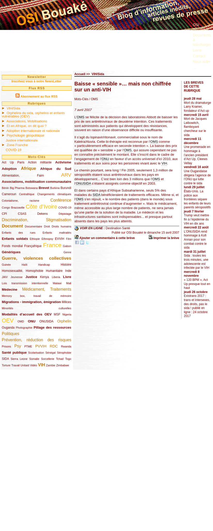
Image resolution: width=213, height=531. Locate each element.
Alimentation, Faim (23, 175)
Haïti (24, 264)
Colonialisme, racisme (20, 200)
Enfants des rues (18, 232)
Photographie (24, 327)
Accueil (79, 74)
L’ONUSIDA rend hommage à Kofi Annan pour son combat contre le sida (195, 239)
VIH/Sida (13, 108)
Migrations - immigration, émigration (31, 302)
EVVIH (59, 239)
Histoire (66, 264)
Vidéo (33, 365)
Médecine (9, 289)
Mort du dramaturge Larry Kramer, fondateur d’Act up (197, 107)
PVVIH (40, 346)
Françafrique (33, 246)
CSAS (22, 214)
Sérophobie (64, 352)
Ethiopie (35, 238)
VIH (41, 364)
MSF (57, 314)
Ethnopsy (47, 238)
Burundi (66, 188)
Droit (47, 226)
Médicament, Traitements (46, 289)
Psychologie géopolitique (25, 135)
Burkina (55, 187)
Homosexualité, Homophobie (22, 271)
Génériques (11, 252)
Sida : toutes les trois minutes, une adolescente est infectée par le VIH (196, 262)
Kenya (44, 277)
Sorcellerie (47, 358)
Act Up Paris (13, 162)
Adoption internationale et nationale (33, 131)
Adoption (9, 169)
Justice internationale (22, 140)
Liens (197, 50)
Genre (67, 252)
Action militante (40, 162)
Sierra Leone (19, 358)
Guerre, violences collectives (36, 258)
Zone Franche (17, 145)
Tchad (60, 358)
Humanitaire (54, 271)
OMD (21, 321)
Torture (6, 365)
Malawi (57, 283)
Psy (17, 346)
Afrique (28, 168)
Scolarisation (36, 352)
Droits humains (61, 226)
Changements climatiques (54, 194)
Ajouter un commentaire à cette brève (107, 238)
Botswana (32, 187)
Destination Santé (118, 228)
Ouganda (8, 327)
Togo (68, 358)
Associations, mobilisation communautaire (36, 182)
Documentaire (33, 226)
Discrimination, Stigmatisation (36, 220)
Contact (199, 56)
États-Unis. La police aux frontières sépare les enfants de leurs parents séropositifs (197, 199)
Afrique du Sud (55, 169)
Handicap (44, 264)
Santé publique (14, 352)
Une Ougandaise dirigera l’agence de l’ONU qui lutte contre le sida (197, 177)
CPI (4, 214)
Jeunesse (16, 277)
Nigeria (66, 314)
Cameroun (9, 194)
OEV (8, 320)
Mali (68, 283)
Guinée (6, 264)
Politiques (10, 333)
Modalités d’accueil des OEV (27, 314)
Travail (15, 365)
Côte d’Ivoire (41, 206)
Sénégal (50, 352)
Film (68, 238)
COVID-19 (13, 150)
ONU (31, 321)
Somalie (34, 358)
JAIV (5, 277)
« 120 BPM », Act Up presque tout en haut (197, 284)
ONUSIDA (46, 321)
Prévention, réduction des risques (36, 340)
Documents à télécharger (202, 39)
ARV (66, 175)
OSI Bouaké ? (200, 27)
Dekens (42, 214)
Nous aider (201, 62)
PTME (28, 346)
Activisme (63, 162)
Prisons (6, 346)
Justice (31, 277)
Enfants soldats (15, 239)
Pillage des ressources (52, 327)
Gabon (67, 246)
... (194, 68)
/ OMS (93, 99)
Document (12, 226)
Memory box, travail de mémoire (36, 295)
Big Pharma (17, 187)
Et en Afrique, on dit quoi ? (27, 126)
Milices (66, 302)
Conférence (60, 200)
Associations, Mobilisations (26, 121)
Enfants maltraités (57, 232)
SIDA (5, 359)
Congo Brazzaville (13, 207)
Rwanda (66, 346)
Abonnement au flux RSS (38, 96)
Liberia (56, 277)
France (52, 245)
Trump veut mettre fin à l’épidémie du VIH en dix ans (196, 219)
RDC (54, 346)
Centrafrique (26, 194)
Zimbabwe (62, 365)
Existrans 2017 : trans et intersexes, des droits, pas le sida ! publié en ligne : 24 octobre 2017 (197, 306)
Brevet (44, 188)
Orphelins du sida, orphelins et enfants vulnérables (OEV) (33, 114)
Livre (67, 277)
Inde (68, 271)
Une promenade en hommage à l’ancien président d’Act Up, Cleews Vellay (197, 155)
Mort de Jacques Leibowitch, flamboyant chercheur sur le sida (195, 127)
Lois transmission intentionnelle (25, 283)
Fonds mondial (12, 246)
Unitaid (24, 365)
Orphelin (64, 321)
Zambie (50, 365)
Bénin (5, 187)
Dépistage (65, 213)
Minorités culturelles (36, 308)
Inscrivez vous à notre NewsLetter (36, 81)
